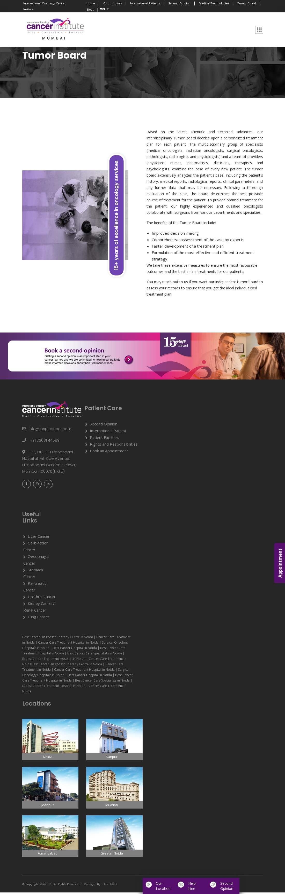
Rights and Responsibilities (114, 445)
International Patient (108, 432)
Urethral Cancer (42, 598)
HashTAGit (109, 886)
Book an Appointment (109, 452)
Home (90, 3)
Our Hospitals (112, 3)
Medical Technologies (214, 3)
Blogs (90, 9)
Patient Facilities (104, 438)
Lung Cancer (38, 618)
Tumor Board (246, 3)
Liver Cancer (39, 537)
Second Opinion (179, 3)
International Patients (145, 3)
